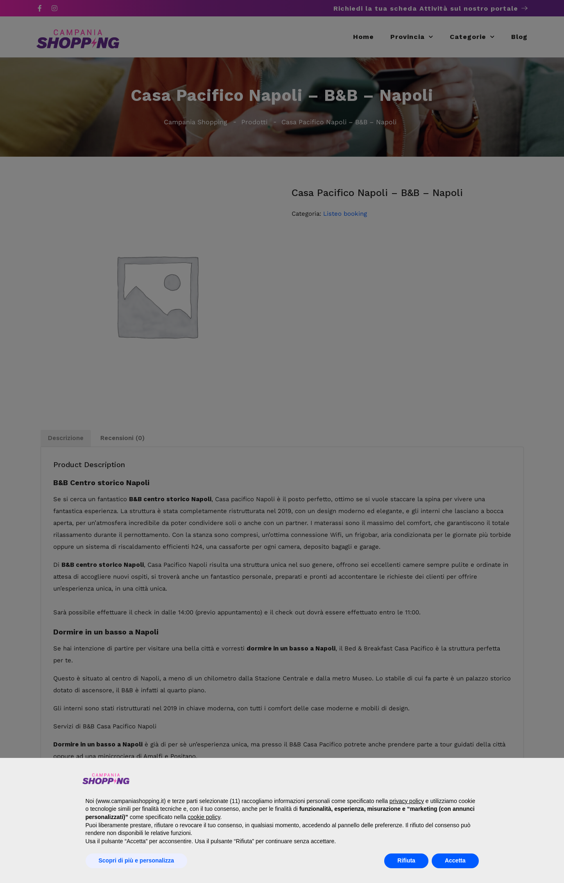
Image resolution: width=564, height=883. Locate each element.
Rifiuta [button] (406, 860)
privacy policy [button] (407, 801)
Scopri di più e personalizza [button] (136, 860)
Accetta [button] (455, 860)
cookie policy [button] (204, 817)
